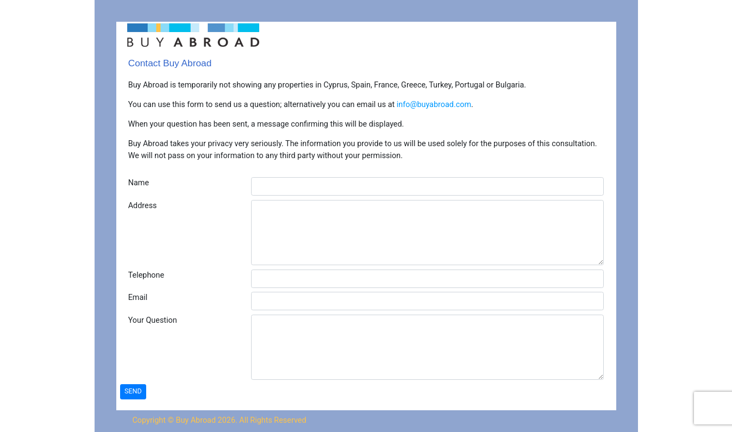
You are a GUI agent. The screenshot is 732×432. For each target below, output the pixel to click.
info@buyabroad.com (434, 104)
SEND (133, 391)
